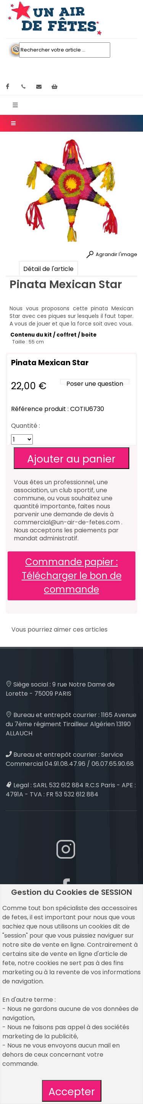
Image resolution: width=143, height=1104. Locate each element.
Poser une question (94, 383)
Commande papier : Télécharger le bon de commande (72, 576)
